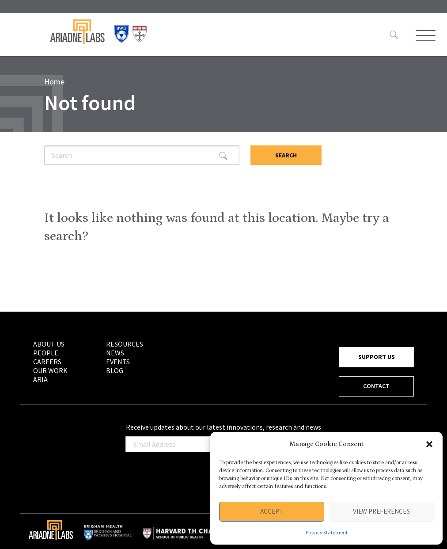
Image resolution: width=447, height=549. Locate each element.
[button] (429, 444)
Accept (271, 511)
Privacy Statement (327, 532)
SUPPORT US (376, 357)
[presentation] (192, 474)
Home (54, 81)
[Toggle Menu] (424, 35)
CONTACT (376, 386)
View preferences (381, 511)
